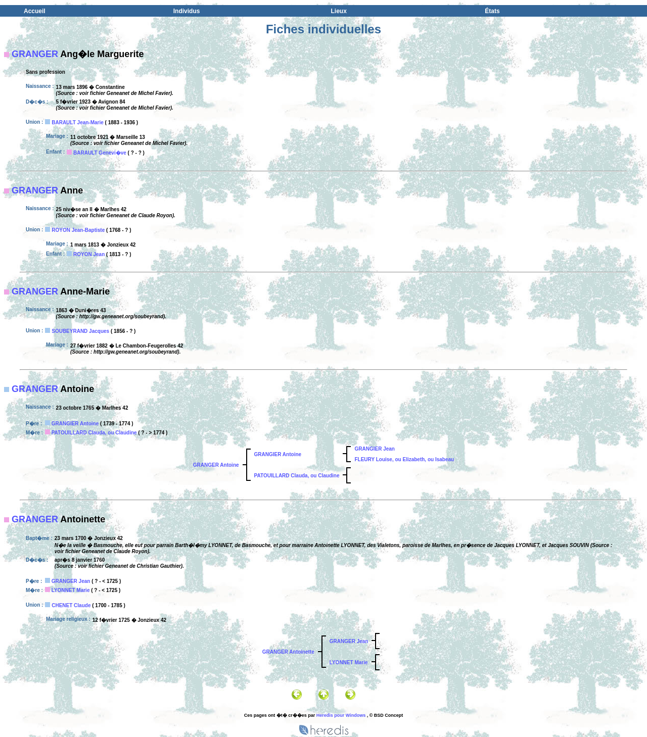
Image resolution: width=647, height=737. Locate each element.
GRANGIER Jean (374, 449)
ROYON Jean (89, 254)
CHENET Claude (71, 605)
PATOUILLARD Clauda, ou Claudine (94, 432)
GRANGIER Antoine (75, 423)
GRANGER (35, 54)
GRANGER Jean (71, 581)
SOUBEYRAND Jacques (80, 331)
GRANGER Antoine (216, 465)
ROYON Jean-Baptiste (78, 230)
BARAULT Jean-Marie (78, 122)
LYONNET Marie (71, 590)
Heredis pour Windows (340, 715)
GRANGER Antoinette (288, 652)
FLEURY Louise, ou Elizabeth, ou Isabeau (404, 459)
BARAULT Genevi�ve (99, 153)
